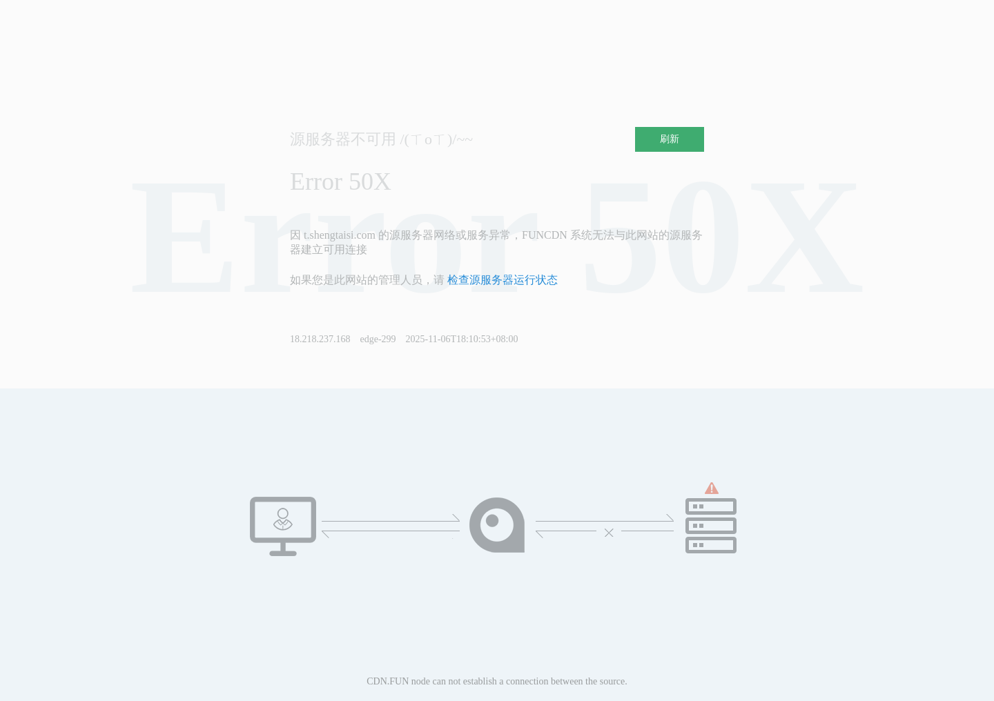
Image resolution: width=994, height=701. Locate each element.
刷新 (669, 139)
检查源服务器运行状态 (502, 280)
